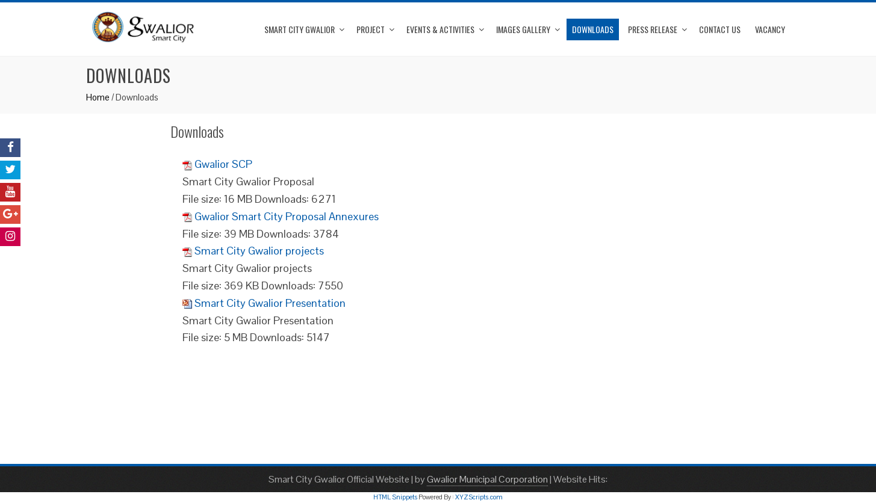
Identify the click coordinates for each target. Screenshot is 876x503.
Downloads (593, 29)
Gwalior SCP (223, 164)
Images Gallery (523, 29)
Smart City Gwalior (299, 29)
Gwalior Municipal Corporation (487, 479)
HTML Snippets (395, 497)
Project (370, 29)
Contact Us (720, 29)
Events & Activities (440, 29)
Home (98, 97)
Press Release (652, 29)
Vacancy (770, 29)
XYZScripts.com (479, 497)
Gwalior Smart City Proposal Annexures (286, 216)
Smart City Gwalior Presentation (270, 303)
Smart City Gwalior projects (259, 251)
